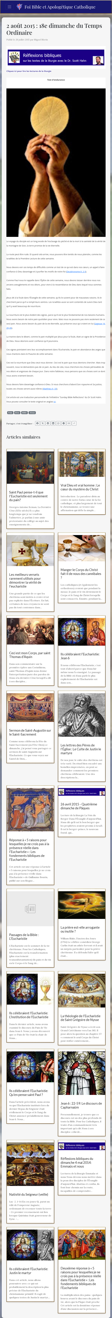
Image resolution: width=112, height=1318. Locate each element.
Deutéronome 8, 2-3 (76, 271)
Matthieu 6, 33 (50, 388)
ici (55, 401)
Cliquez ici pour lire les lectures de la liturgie (28, 71)
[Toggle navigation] (9, 7)
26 (10, 328)
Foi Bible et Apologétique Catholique (56, 7)
